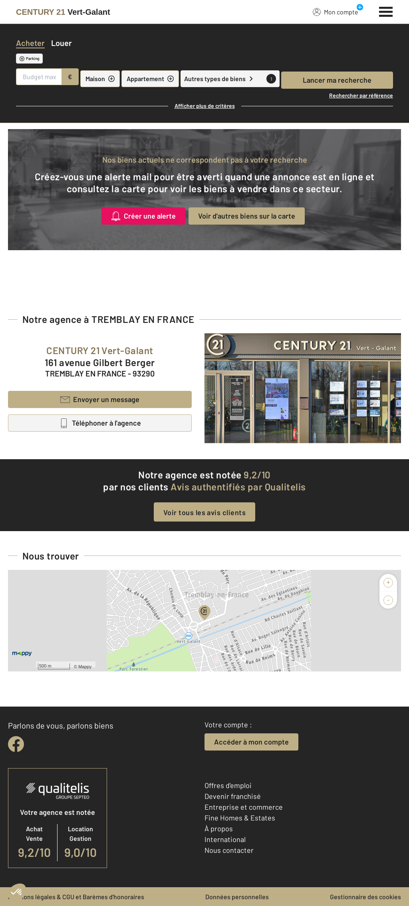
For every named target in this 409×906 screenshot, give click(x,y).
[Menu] (386, 11)
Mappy (84, 666)
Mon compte (335, 11)
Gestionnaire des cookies (365, 896)
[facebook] (16, 744)
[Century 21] (63, 12)
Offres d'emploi (228, 785)
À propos (218, 828)
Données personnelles (237, 896)
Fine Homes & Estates (239, 817)
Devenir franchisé (232, 796)
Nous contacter (229, 850)
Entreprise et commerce (243, 806)
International (225, 839)
